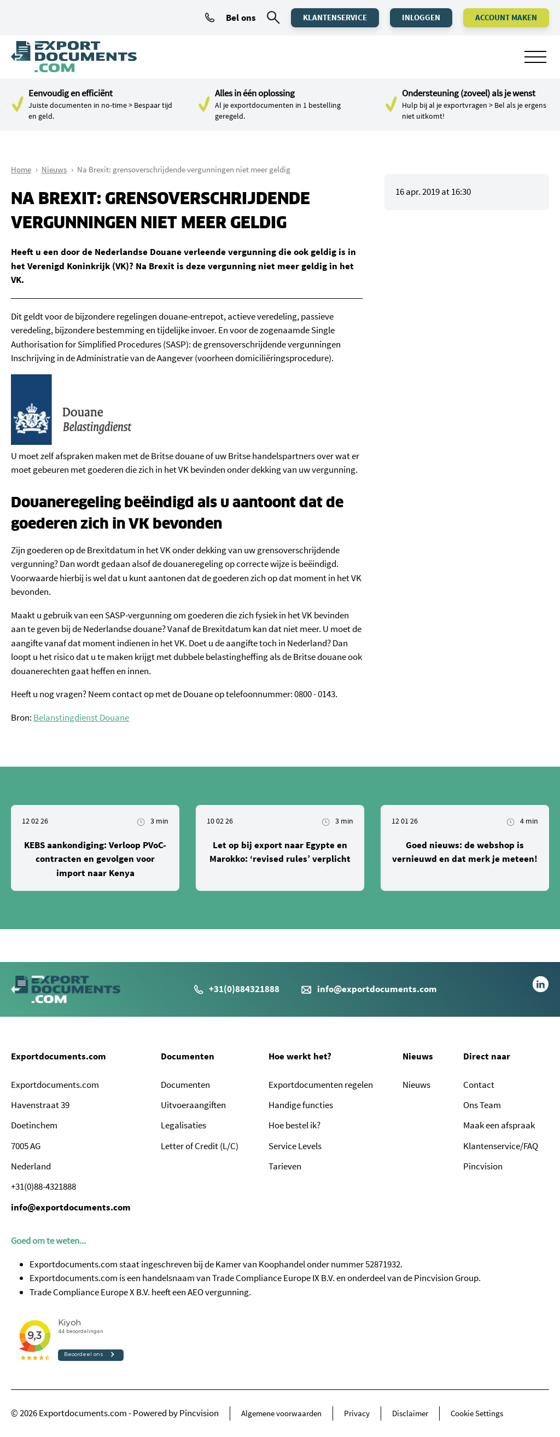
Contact (478, 1085)
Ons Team (482, 1105)
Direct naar (486, 1056)
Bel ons (230, 17)
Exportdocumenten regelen (321, 1085)
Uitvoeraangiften (193, 1105)
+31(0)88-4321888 (43, 1186)
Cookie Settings (477, 1413)
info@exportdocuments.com (377, 989)
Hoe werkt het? (300, 1056)
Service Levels (295, 1146)
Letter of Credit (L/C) (199, 1146)
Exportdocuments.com (58, 1056)
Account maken (506, 17)
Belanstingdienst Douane (81, 717)
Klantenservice (335, 17)
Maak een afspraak (499, 1125)
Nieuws (54, 169)
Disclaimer (410, 1413)
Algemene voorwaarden (281, 1413)
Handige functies (301, 1105)
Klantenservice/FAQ (500, 1146)
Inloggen (421, 17)
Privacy (357, 1413)
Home (21, 169)
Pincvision (483, 1166)
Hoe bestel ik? (294, 1125)
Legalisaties (183, 1125)
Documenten (187, 1056)
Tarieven (285, 1166)
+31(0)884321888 (236, 989)
